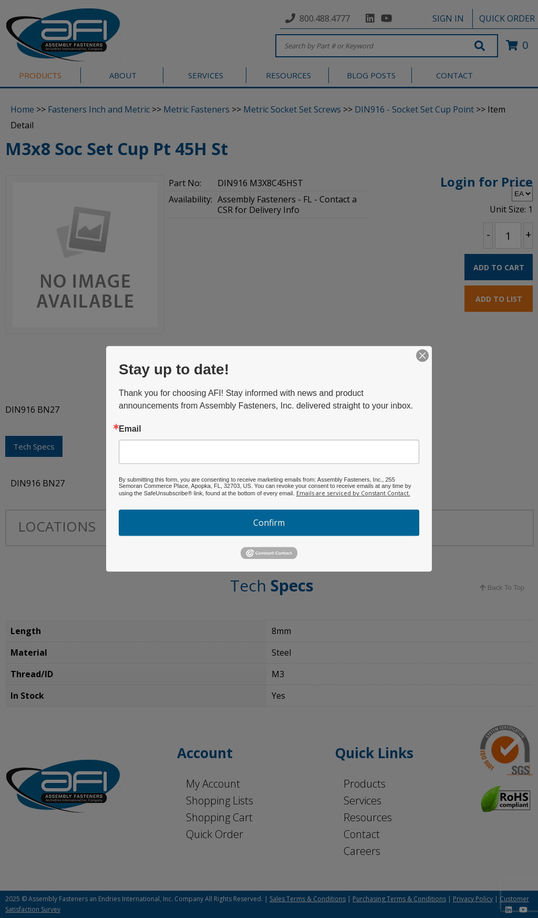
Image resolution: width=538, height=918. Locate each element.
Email (130, 429)
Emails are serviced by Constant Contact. (353, 493)
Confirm (269, 522)
